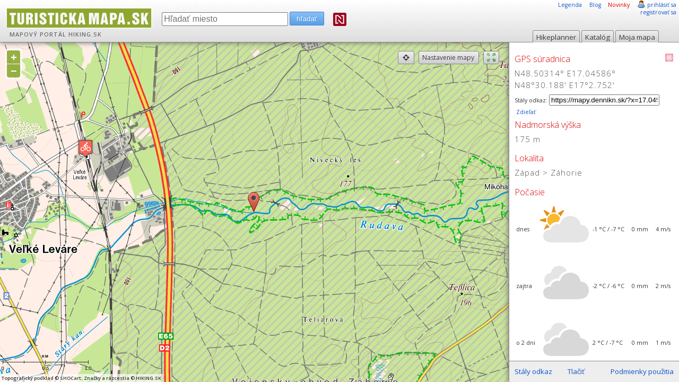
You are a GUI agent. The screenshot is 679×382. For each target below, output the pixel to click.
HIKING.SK (85, 34)
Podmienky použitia (642, 371)
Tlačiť (576, 371)
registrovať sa (658, 12)
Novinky (619, 4)
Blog (595, 4)
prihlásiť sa (661, 4)
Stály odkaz (533, 371)
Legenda (570, 4)
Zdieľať (525, 112)
